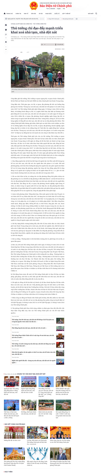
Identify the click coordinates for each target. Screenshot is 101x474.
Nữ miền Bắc (60, 44)
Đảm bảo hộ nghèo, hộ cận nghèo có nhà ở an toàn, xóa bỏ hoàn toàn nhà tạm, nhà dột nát (33, 353)
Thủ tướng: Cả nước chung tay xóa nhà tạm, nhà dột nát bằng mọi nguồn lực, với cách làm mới (33, 345)
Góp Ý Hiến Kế (66, 13)
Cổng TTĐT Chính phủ (53, 18)
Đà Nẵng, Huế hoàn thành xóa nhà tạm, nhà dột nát (28, 413)
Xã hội (41, 13)
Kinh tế (26, 13)
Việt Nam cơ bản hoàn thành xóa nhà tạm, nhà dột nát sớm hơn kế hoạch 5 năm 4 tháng (11, 414)
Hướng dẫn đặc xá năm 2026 (12, 440)
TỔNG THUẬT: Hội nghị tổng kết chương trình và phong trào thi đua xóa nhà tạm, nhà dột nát (63, 391)
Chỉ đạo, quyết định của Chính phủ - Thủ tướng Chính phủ (28, 24)
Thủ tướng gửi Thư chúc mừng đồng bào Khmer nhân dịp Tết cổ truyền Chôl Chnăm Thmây (14, 463)
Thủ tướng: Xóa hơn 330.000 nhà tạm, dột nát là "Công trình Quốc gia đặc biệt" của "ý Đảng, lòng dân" (46, 392)
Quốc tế (56, 13)
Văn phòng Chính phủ (67, 18)
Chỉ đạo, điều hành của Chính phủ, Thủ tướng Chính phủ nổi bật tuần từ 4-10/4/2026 (37, 442)
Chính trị (18, 13)
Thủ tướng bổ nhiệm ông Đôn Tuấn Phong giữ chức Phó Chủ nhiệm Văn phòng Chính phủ (60, 463)
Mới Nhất (91, 13)
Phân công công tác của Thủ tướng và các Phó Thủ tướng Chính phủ (60, 441)
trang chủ (8, 13)
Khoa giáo (48, 13)
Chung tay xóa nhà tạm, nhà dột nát (25, 374)
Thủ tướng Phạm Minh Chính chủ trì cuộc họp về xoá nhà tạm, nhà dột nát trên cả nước (33, 336)
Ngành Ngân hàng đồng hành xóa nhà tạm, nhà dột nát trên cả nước (28, 390)
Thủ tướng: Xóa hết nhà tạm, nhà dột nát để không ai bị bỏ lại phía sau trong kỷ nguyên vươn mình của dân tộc (33, 321)
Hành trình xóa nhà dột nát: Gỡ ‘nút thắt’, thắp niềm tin (45, 414)
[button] (41, 19)
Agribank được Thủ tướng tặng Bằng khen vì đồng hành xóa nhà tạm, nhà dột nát (11, 391)
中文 (64, 8)
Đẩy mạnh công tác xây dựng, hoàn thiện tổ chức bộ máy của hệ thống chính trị (37, 463)
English (59, 8)
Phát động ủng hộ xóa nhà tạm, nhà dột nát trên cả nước (29, 328)
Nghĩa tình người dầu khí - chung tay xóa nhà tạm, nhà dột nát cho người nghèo (33, 361)
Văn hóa (33, 13)
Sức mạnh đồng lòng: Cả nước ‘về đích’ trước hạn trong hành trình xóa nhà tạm (63, 414)
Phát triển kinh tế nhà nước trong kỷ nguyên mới (21, 18)
